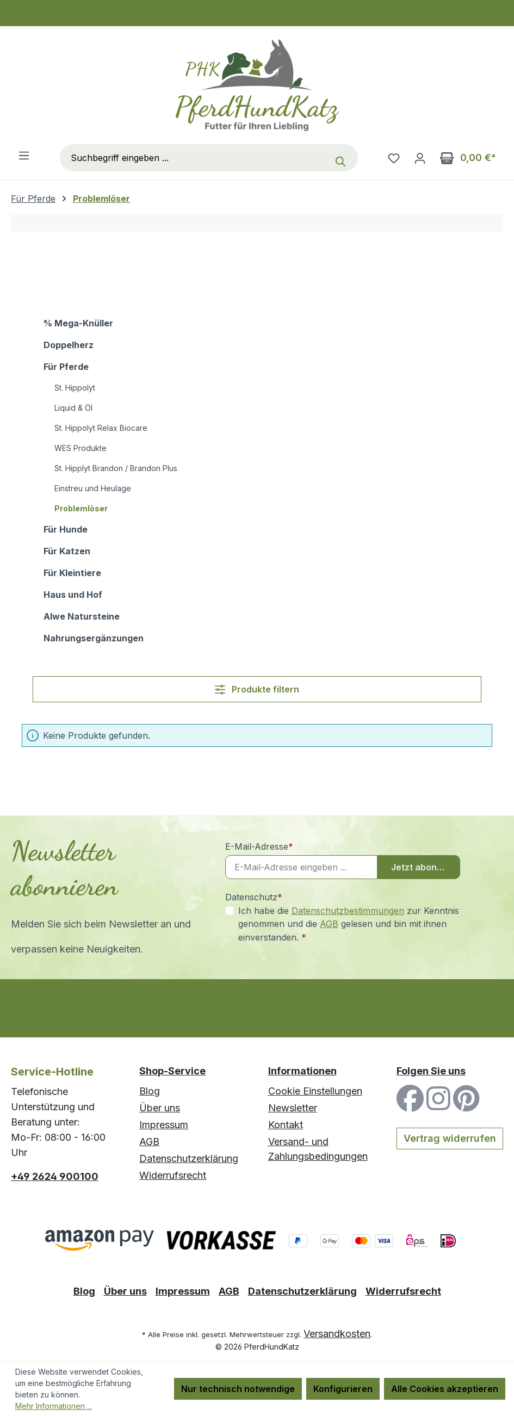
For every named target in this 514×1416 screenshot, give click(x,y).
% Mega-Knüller (78, 323)
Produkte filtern (257, 689)
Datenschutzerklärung (188, 1158)
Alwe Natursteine (82, 616)
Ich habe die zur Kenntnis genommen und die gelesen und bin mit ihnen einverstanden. (348, 923)
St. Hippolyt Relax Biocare (100, 427)
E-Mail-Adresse (259, 846)
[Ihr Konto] (420, 158)
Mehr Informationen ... (53, 1406)
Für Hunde (66, 529)
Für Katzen (67, 551)
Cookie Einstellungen (315, 1091)
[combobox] (194, 157)
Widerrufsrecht (172, 1175)
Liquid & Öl (73, 407)
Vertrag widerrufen (450, 1138)
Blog (149, 1091)
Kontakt (285, 1124)
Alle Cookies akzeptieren (444, 1388)
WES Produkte (80, 448)
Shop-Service (172, 1071)
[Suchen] (343, 157)
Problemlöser (81, 508)
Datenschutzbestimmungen (348, 910)
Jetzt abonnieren (426, 867)
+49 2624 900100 (54, 1176)
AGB (329, 923)
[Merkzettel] (394, 158)
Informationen (302, 1071)
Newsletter (292, 1108)
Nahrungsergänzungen (94, 638)
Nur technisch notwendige (238, 1388)
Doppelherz (69, 344)
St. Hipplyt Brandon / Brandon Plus (115, 468)
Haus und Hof (73, 594)
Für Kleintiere (72, 572)
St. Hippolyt (74, 387)
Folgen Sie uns (431, 1071)
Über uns (159, 1108)
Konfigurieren (343, 1388)
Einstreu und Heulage (92, 488)
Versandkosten (337, 1333)
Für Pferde (66, 366)
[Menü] (24, 155)
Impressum (163, 1124)
